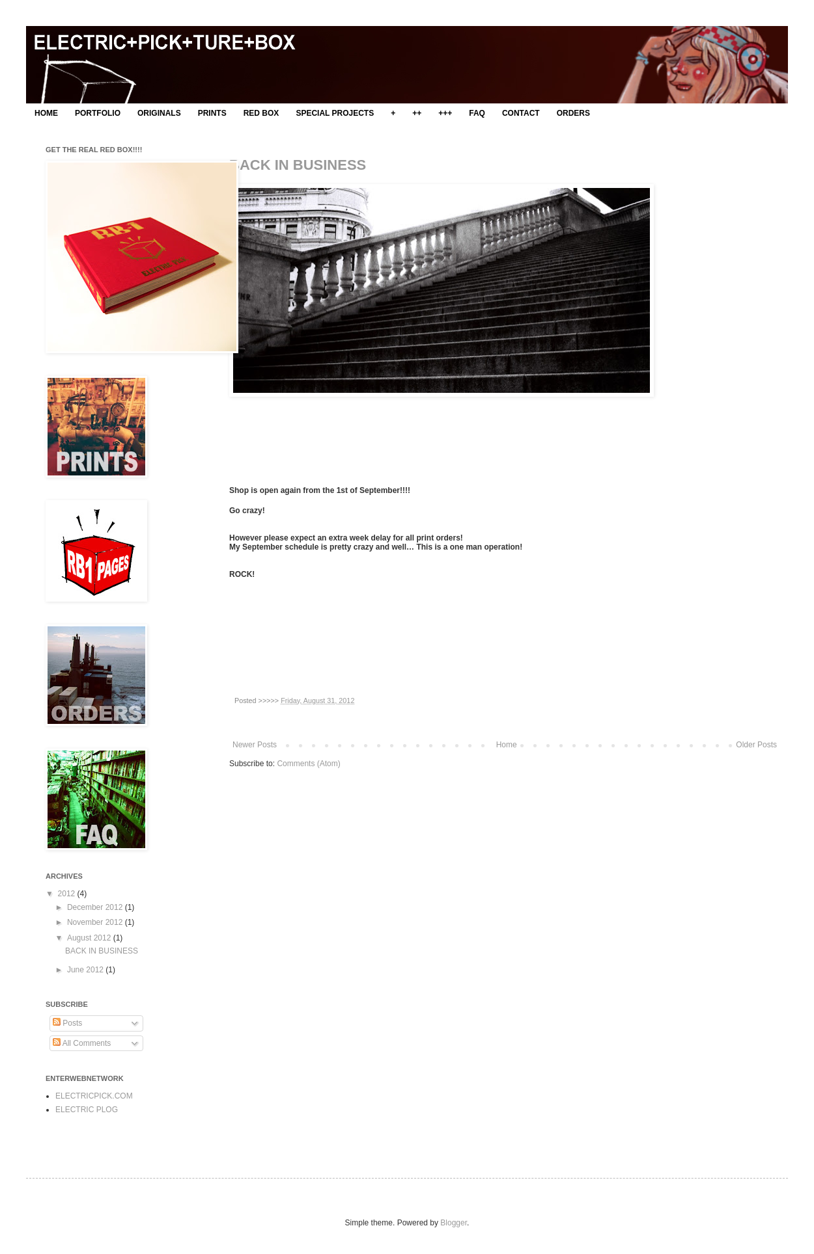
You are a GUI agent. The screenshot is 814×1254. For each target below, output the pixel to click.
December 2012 (96, 907)
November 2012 (96, 922)
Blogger (453, 1222)
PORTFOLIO (97, 113)
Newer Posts (254, 744)
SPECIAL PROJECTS (335, 113)
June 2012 (86, 969)
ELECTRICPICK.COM (94, 1096)
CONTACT (521, 113)
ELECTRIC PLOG (86, 1109)
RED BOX (261, 113)
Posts (67, 1023)
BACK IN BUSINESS (297, 165)
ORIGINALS (159, 113)
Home (506, 744)
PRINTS (212, 113)
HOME (46, 113)
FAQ (477, 113)
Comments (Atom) (308, 763)
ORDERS (573, 113)
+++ (445, 113)
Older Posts (756, 744)
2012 (67, 893)
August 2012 (90, 937)
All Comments (82, 1043)
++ (416, 113)
